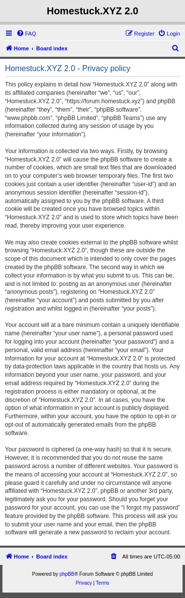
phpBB (67, 574)
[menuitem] (26, 34)
